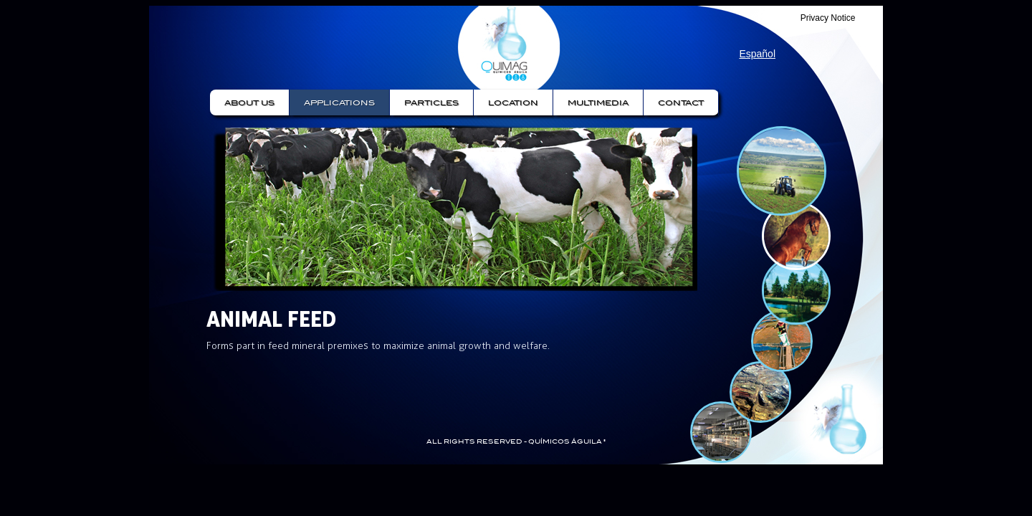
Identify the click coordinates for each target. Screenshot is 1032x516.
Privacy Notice (828, 18)
